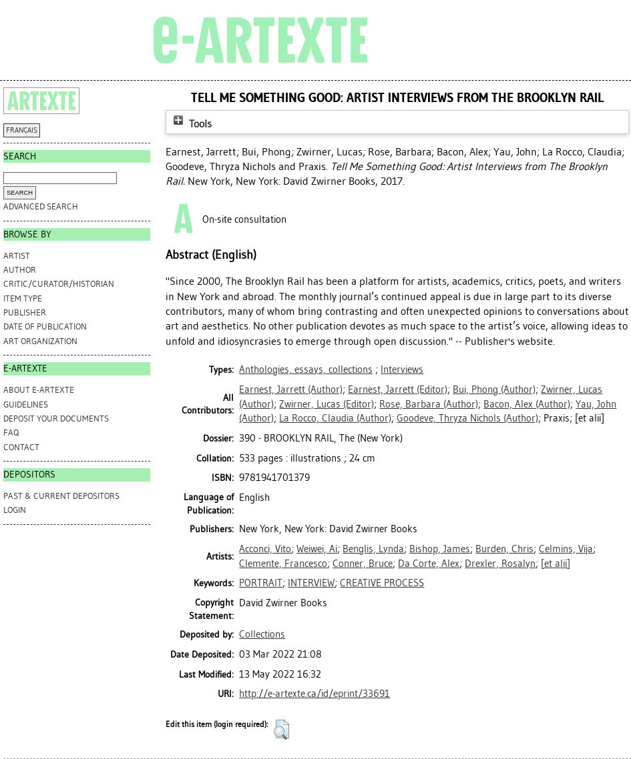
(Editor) (397, 390)
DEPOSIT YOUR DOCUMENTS (56, 419)
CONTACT (21, 447)
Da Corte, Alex (428, 564)
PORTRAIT (260, 583)
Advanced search (40, 206)
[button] (281, 729)
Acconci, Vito (265, 549)
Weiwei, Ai (316, 549)
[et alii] (555, 564)
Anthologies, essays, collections (306, 369)
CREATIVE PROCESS (382, 583)
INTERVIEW (311, 583)
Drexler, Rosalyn (500, 564)
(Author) (291, 390)
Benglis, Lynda (373, 549)
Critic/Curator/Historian (58, 284)
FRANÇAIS (21, 130)
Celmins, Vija (566, 549)
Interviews (402, 369)
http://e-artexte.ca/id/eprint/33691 (314, 694)
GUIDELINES (25, 405)
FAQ (11, 433)
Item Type (22, 298)
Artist (16, 256)
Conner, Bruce (363, 564)
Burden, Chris (504, 549)
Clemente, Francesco (283, 564)
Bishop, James (439, 549)
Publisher (24, 312)
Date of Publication (45, 326)
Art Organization (40, 341)
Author (19, 270)
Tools (191, 123)
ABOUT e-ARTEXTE (38, 390)
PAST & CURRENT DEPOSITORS (61, 496)
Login (14, 510)
